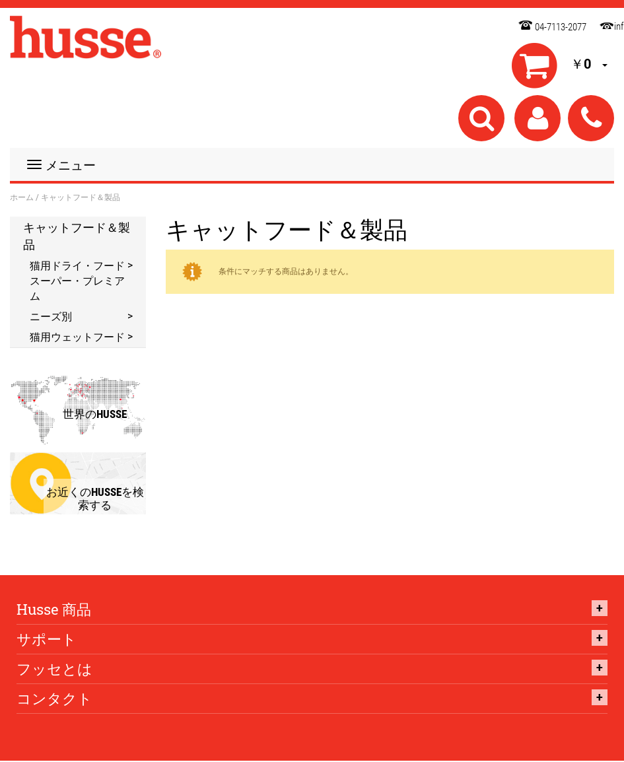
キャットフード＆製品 (76, 235)
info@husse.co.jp (603, 24)
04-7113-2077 (560, 27)
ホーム (22, 196)
